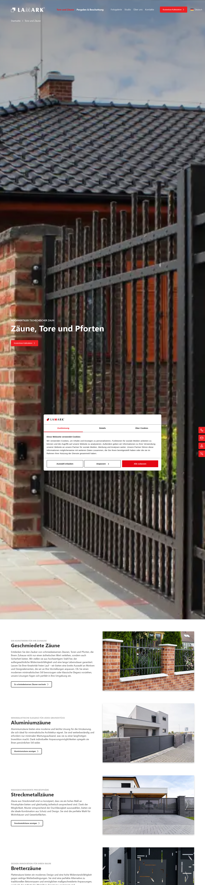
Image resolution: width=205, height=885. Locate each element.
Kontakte (149, 9)
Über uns (138, 9)
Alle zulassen (140, 464)
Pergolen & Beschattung (90, 9)
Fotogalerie (116, 9)
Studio (127, 9)
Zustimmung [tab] (63, 428)
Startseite (16, 20)
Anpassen (102, 464)
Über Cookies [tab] (141, 428)
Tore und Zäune (65, 9)
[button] (110, 660)
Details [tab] (102, 428)
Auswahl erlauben (64, 464)
